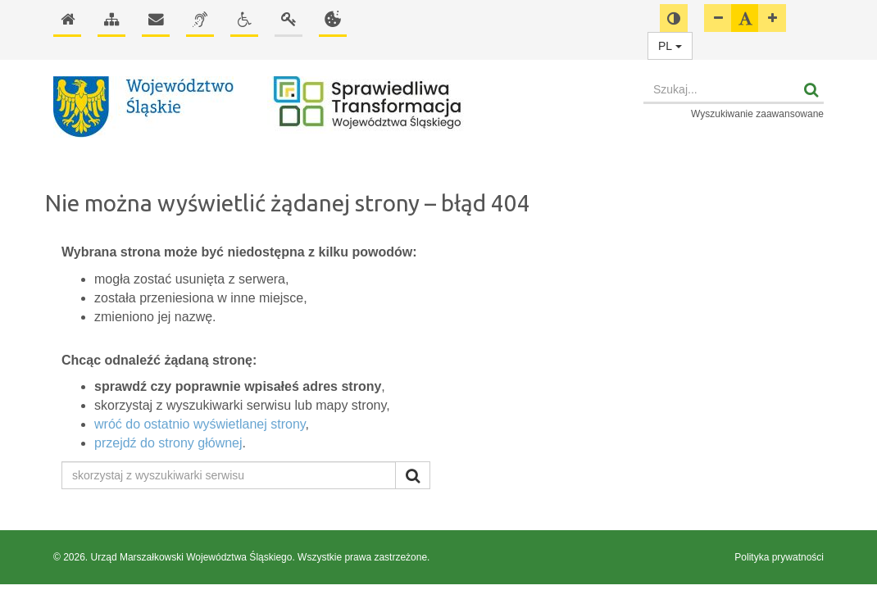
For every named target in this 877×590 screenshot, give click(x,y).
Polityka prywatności (779, 557)
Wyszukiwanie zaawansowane (757, 114)
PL (670, 45)
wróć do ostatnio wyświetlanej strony (200, 424)
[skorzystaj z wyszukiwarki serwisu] (228, 475)
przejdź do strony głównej (168, 443)
